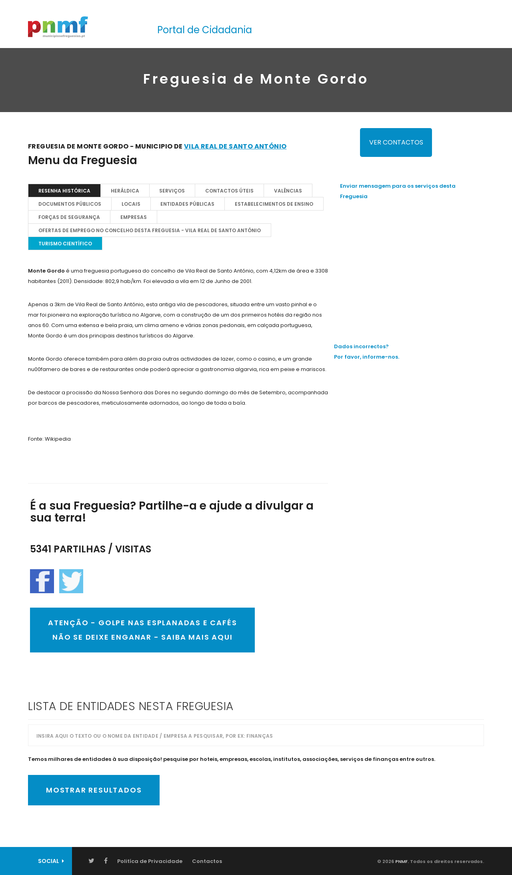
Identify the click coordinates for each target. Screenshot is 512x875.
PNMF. (401, 861)
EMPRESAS (133, 217)
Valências (288, 190)
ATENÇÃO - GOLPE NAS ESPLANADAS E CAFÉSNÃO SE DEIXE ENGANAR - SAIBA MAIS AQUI (142, 630)
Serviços (172, 190)
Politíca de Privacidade (149, 861)
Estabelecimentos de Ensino (274, 204)
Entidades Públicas (188, 204)
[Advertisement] (412, 264)
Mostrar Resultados (94, 790)
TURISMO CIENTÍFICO (65, 243)
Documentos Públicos (69, 204)
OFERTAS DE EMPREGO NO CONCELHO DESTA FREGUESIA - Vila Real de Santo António (149, 230)
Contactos (207, 861)
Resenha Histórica (64, 190)
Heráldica (125, 190)
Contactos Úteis (230, 190)
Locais (131, 204)
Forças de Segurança (69, 217)
